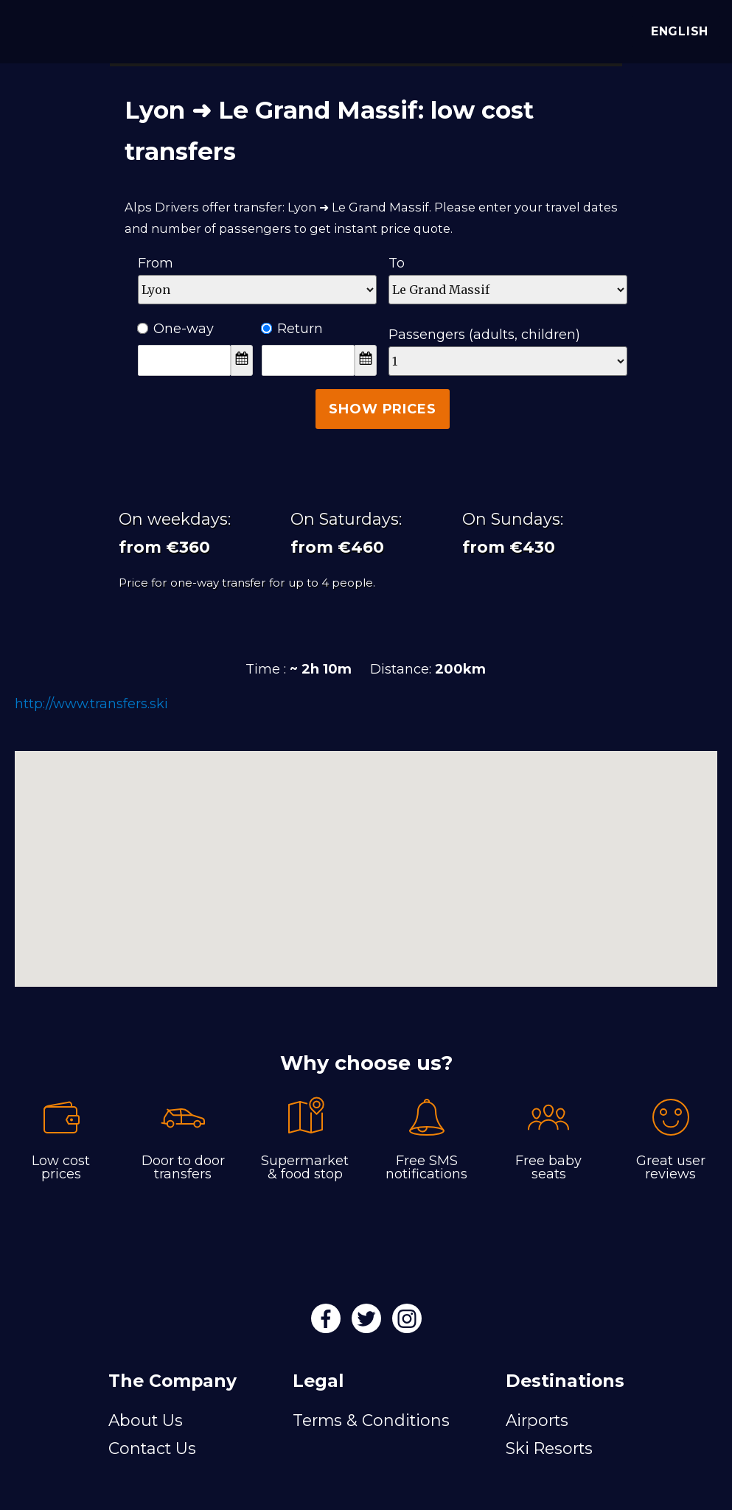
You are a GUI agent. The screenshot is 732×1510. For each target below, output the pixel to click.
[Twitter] (368, 1323)
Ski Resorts (549, 1448)
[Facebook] (327, 1323)
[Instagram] (407, 1323)
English (676, 31)
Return (292, 329)
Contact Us (152, 1448)
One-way (176, 329)
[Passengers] (507, 361)
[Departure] (257, 289)
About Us (145, 1420)
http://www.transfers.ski (91, 704)
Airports (537, 1420)
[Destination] (507, 289)
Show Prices (382, 409)
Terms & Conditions (371, 1420)
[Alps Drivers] (32, 29)
